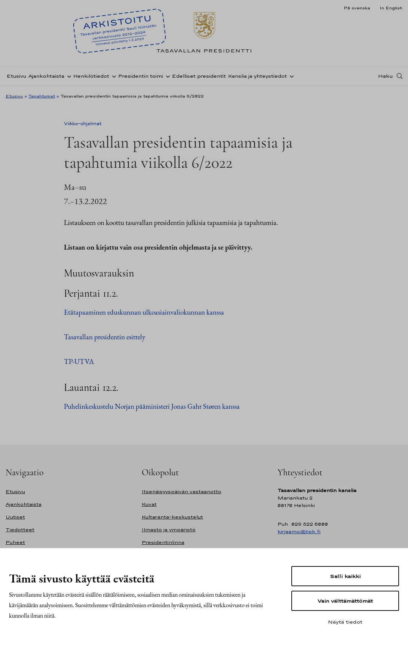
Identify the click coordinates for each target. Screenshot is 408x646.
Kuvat (149, 504)
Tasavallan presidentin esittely (104, 336)
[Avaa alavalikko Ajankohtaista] (67, 75)
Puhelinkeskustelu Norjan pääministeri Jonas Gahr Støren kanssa (152, 406)
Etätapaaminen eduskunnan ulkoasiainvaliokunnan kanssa (144, 312)
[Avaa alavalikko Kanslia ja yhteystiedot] (290, 75)
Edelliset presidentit (199, 76)
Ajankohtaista (46, 76)
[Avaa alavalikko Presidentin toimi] (166, 75)
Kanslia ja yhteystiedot (257, 76)
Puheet (15, 542)
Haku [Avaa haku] (385, 75)
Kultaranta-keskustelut (172, 517)
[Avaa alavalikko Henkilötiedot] (112, 75)
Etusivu (16, 76)
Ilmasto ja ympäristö (169, 529)
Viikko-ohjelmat (83, 124)
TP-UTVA (79, 361)
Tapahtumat (41, 96)
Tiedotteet (20, 529)
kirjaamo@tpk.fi (298, 531)
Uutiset (15, 517)
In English (391, 7)
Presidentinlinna (163, 542)
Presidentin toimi (140, 76)
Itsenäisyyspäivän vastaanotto (181, 491)
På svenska (357, 7)
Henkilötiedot (91, 76)
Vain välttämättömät (345, 600)
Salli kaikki (345, 576)
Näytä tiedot (345, 621)
